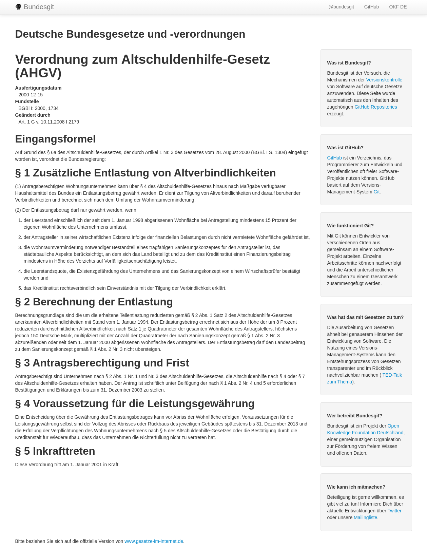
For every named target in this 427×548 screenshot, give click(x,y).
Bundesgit (34, 7)
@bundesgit (341, 7)
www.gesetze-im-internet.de (153, 541)
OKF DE (398, 7)
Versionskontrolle (384, 79)
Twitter (394, 510)
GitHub (371, 7)
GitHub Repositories (375, 107)
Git (376, 191)
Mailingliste (365, 517)
